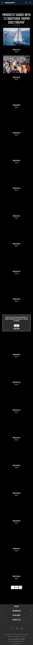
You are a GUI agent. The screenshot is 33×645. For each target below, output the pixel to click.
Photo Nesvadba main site (16, 641)
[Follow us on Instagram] (17, 628)
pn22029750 (16, 299)
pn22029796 (16, 521)
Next (20, 587)
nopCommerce (16, 643)
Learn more (16, 328)
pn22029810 (16, 133)
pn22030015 (16, 161)
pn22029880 (16, 576)
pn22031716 (16, 216)
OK (16, 325)
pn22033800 (16, 493)
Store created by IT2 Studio (16, 639)
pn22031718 (16, 438)
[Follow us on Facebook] (12, 628)
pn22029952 (16, 105)
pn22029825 (16, 355)
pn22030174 (16, 188)
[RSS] (22, 628)
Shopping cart (27, 2)
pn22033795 (16, 271)
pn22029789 (16, 382)
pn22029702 (16, 77)
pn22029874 (16, 465)
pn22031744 (16, 410)
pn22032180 (16, 244)
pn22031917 (16, 549)
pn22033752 (16, 50)
